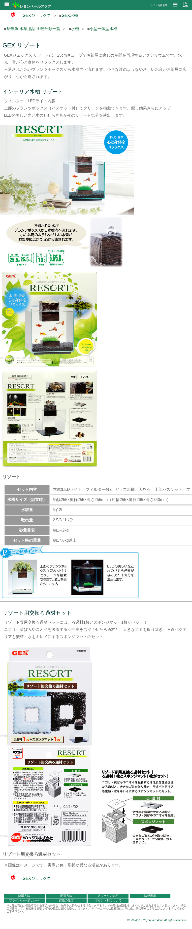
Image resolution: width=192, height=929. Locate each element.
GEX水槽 (70, 15)
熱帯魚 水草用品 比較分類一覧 (33, 29)
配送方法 (66, 895)
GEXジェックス (27, 15)
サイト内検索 (158, 5)
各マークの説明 (108, 895)
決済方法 (24, 895)
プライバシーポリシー (24, 900)
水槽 (75, 29)
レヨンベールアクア (31, 6)
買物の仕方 (66, 900)
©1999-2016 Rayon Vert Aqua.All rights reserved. (157, 920)
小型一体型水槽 (103, 29)
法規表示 (150, 895)
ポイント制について (108, 900)
